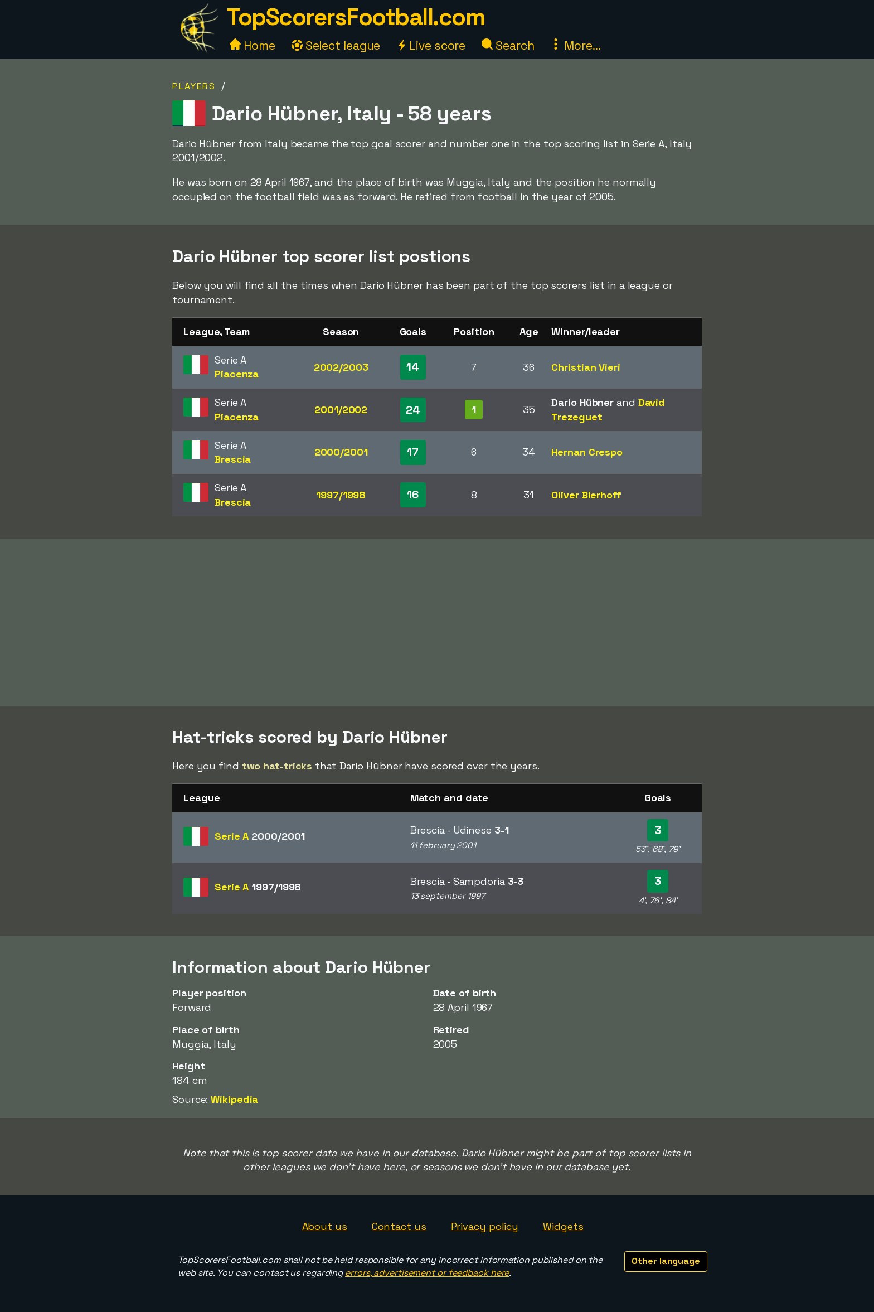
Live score (430, 45)
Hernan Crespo (587, 452)
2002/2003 (341, 367)
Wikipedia (234, 1099)
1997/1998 (341, 494)
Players (194, 86)
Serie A (260, 836)
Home (252, 45)
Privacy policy (485, 1226)
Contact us (399, 1226)
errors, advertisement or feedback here (427, 1273)
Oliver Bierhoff (586, 494)
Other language (666, 1261)
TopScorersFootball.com (355, 17)
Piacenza (237, 373)
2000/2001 (341, 452)
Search (508, 45)
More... (575, 45)
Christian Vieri (585, 367)
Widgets (563, 1226)
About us (324, 1226)
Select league (336, 45)
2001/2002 (340, 409)
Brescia (233, 459)
